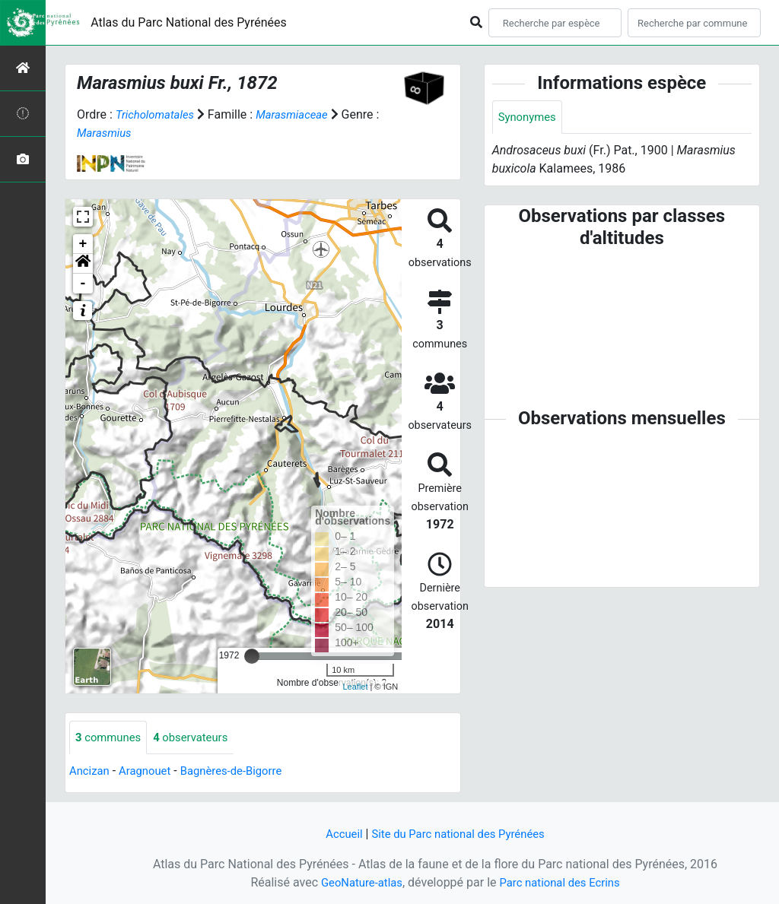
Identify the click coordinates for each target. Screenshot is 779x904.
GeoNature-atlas (357, 882)
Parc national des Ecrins (563, 882)
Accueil (337, 833)
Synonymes (529, 117)
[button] (83, 264)
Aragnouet (150, 772)
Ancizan (91, 772)
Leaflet (354, 686)
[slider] (251, 656)
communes (110, 738)
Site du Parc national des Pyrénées (459, 833)
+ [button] (83, 244)
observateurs (198, 738)
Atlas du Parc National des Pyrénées (189, 22)
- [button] (83, 283)
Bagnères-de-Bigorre (242, 772)
